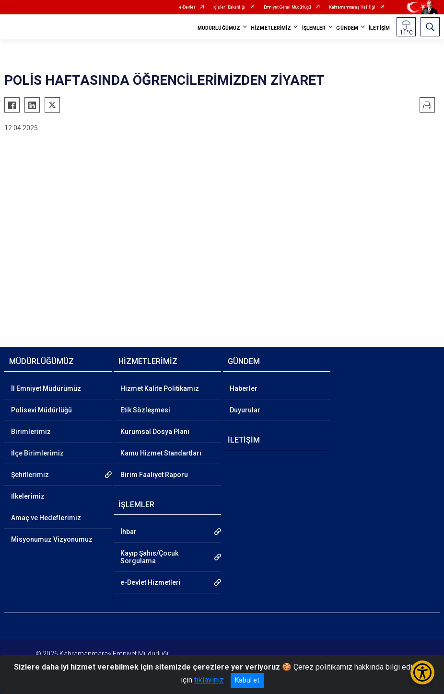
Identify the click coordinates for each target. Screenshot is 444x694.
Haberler (243, 388)
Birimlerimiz (31, 431)
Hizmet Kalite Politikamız (159, 388)
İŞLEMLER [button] (314, 28)
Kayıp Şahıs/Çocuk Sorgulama (149, 557)
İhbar (128, 531)
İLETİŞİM (379, 28)
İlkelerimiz (28, 496)
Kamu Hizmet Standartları (160, 453)
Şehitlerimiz (30, 474)
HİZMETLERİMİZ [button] (271, 28)
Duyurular (245, 410)
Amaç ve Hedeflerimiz (46, 518)
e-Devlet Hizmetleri (150, 582)
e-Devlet (187, 7)
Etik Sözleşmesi (145, 410)
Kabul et (247, 680)
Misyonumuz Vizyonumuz (52, 539)
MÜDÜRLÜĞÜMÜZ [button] (219, 28)
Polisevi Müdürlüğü (41, 410)
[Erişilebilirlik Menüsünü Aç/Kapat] (422, 672)
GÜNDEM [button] (347, 28)
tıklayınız (209, 679)
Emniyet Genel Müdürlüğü (287, 7)
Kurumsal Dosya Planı (154, 431)
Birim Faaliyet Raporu (154, 474)
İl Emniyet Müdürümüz (46, 388)
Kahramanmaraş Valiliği (352, 7)
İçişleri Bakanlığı (229, 7)
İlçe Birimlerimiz (37, 453)
